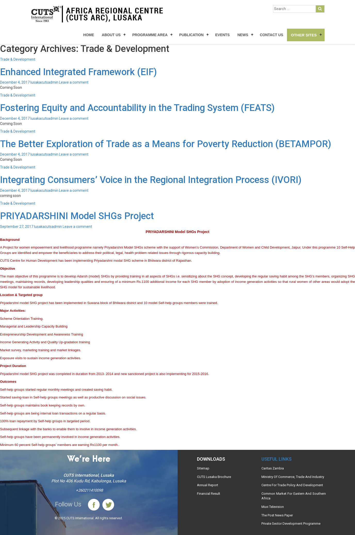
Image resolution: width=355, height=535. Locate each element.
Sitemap (203, 468)
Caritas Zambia (272, 468)
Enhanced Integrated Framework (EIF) (78, 72)
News (242, 35)
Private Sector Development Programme (290, 523)
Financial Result (208, 494)
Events (222, 35)
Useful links (276, 459)
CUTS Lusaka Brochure (214, 477)
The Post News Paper (277, 515)
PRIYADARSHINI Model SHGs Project (77, 216)
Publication (191, 35)
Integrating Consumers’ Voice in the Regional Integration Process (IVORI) (150, 179)
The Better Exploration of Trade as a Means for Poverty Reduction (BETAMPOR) (165, 144)
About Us (111, 35)
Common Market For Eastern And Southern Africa (293, 496)
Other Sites (304, 35)
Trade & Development (17, 59)
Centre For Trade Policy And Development (292, 485)
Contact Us (271, 35)
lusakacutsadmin (44, 82)
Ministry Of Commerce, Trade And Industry (292, 477)
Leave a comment (73, 82)
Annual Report (207, 485)
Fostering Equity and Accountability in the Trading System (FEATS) (137, 107)
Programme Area (150, 35)
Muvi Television (272, 507)
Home (88, 35)
